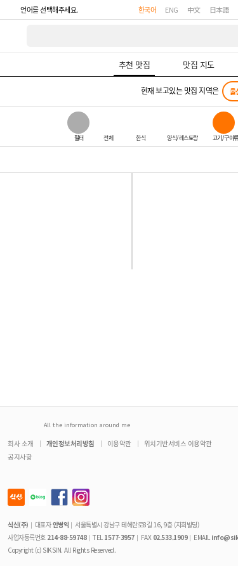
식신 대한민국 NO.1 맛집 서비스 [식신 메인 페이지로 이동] (14, 36)
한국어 (147, 9)
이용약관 (119, 443)
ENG (171, 9)
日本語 (219, 9)
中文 (194, 9)
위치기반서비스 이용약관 (178, 443)
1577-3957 (119, 537)
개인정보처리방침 (70, 443)
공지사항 (20, 456)
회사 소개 (21, 443)
